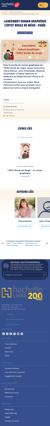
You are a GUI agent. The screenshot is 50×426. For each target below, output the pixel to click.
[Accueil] (11, 5)
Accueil (4, 12)
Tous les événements (15, 12)
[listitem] (3, 334)
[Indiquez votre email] (22, 275)
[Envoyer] (44, 275)
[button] (25, 212)
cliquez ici (39, 269)
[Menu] (43, 5)
